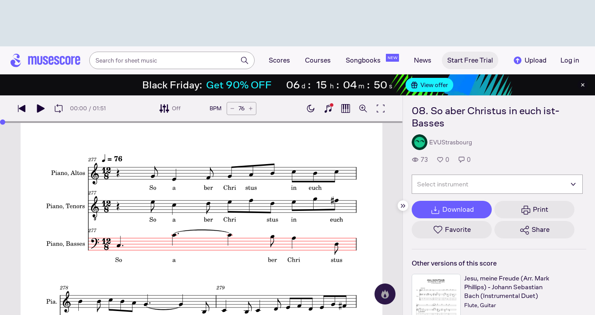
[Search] (244, 60)
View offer (429, 84)
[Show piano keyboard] (328, 108)
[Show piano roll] (345, 108)
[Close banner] (583, 85)
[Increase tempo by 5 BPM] (250, 108)
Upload (529, 60)
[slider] (2, 122)
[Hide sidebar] (403, 205)
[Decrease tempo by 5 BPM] (232, 108)
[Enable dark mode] (310, 108)
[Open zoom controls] (363, 108)
